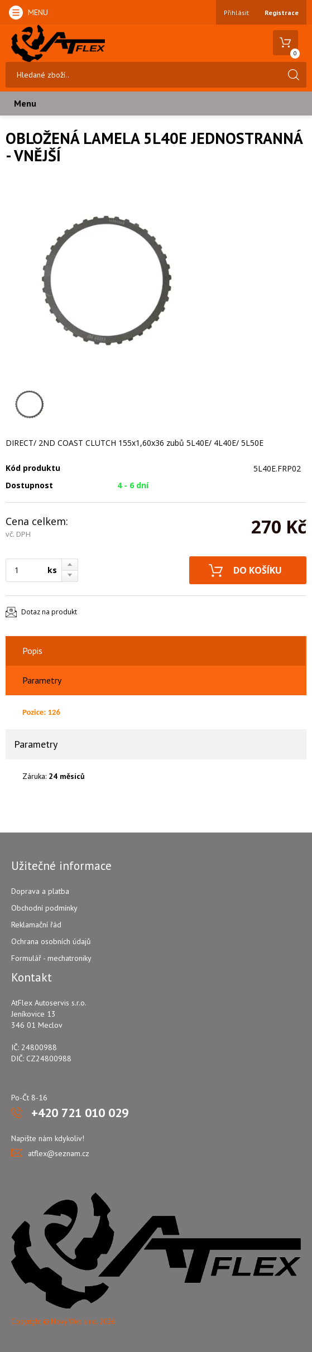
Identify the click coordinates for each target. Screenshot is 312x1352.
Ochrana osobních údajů (51, 941)
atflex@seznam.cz (58, 1153)
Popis (32, 650)
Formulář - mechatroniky (51, 958)
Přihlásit (236, 12)
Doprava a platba (40, 891)
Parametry (41, 680)
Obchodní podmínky (44, 908)
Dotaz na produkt (49, 612)
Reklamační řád (36, 925)
